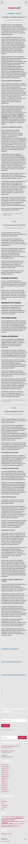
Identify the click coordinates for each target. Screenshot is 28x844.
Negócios (10, 729)
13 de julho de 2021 (18, 20)
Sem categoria (4, 805)
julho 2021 (3, 780)
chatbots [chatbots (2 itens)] (11, 823)
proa (10, 20)
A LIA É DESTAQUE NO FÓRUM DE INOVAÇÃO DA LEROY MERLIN (13, 674)
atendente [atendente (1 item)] (3, 818)
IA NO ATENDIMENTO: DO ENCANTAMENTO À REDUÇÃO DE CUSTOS (14, 17)
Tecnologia (18, 13)
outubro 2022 (4, 768)
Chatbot (20, 213)
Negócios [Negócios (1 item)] (13, 826)
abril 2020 (3, 787)
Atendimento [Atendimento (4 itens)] (18, 818)
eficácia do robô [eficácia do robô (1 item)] (4, 825)
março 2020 (4, 789)
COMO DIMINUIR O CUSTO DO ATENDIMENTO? (10, 649)
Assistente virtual (6, 400)
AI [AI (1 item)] (1, 816)
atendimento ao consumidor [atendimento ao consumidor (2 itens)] (8, 821)
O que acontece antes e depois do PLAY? (10, 746)
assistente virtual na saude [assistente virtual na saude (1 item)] (20, 816)
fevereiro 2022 (4, 774)
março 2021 (4, 782)
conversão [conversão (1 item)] (15, 823)
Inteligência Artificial (7, 215)
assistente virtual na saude (16, 400)
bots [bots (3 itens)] (17, 821)
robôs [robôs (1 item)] (19, 826)
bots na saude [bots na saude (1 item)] (21, 821)
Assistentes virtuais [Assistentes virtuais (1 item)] (6, 816)
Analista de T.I (4, 755)
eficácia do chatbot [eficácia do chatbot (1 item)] (21, 823)
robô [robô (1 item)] (16, 826)
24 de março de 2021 (18, 228)
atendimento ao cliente (13, 213)
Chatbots (5, 281)
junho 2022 (3, 770)
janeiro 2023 (4, 764)
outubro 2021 (4, 778)
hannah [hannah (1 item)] (19, 825)
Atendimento (11, 13)
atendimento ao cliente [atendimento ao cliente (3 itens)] (8, 820)
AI (6, 13)
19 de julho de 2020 (18, 414)
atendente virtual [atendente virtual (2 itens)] (9, 818)
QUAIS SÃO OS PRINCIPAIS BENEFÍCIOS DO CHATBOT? (14, 411)
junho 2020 (3, 785)
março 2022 (4, 772)
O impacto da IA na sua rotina (7, 750)
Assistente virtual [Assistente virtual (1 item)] (12, 816)
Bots (14, 221)
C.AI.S (6, 839)
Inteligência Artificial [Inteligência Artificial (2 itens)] (6, 826)
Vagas (2, 809)
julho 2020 (3, 784)
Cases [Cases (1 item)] (25, 821)
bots (23, 400)
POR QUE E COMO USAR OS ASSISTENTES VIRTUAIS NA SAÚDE (14, 225)
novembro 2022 (4, 766)
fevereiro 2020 (4, 791)
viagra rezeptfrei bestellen (6, 833)
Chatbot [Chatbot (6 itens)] (4, 823)
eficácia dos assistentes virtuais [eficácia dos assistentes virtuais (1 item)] (12, 825)
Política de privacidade (5, 841)
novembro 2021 (4, 776)
